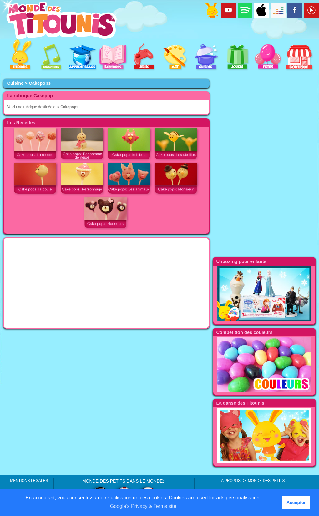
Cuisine (15, 83)
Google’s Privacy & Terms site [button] (143, 506)
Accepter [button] (296, 502)
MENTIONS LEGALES (29, 480)
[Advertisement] (106, 283)
